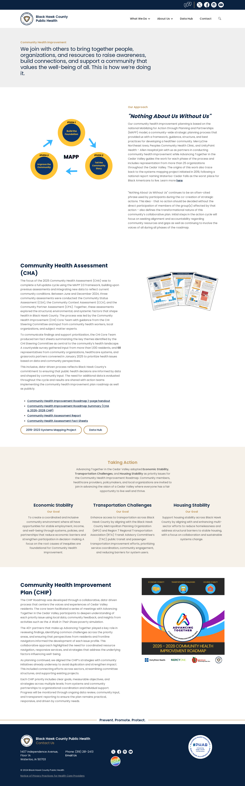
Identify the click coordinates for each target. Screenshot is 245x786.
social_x (199, 4)
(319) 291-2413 (84, 752)
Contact (205, 19)
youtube (221, 4)
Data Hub (186, 19)
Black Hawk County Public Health (63, 738)
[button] (140, 19)
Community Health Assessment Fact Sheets (57, 421)
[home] (44, 18)
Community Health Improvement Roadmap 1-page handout (68, 401)
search (219, 18)
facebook (206, 4)
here (179, 180)
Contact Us (45, 743)
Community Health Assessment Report (54, 416)
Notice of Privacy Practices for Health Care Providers (52, 775)
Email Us (71, 755)
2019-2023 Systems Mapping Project (51, 430)
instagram (214, 4)
